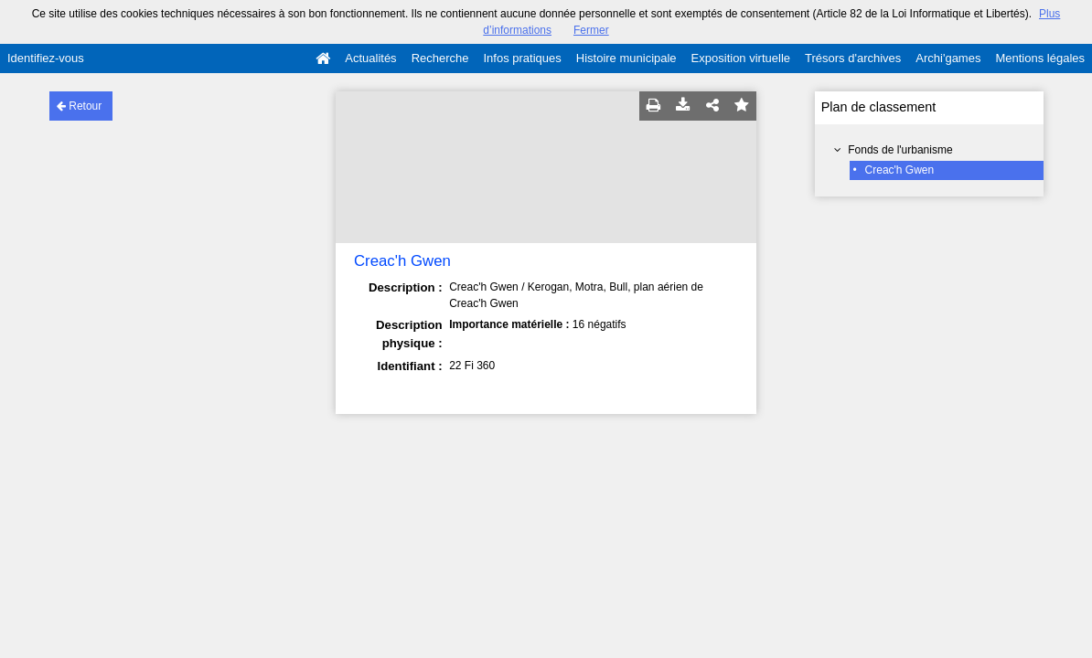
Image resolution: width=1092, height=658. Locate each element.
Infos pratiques (523, 58)
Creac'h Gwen (900, 170)
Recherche (440, 58)
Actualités (370, 58)
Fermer (591, 30)
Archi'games (947, 58)
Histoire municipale (626, 58)
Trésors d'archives (853, 58)
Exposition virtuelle (740, 58)
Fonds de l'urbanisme (900, 149)
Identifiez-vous (45, 58)
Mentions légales (1040, 58)
